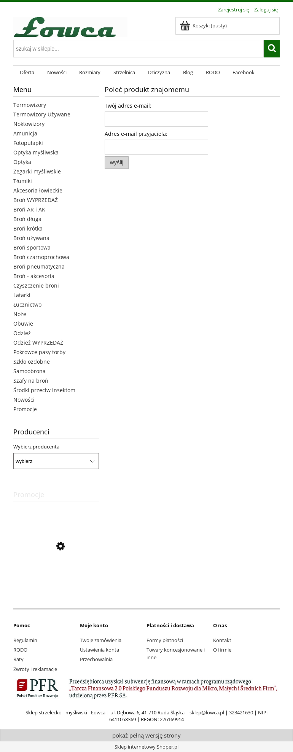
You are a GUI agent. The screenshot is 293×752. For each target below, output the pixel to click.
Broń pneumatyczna (39, 266)
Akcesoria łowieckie (37, 190)
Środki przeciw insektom (44, 390)
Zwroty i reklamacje (35, 669)
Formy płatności (164, 640)
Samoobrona (29, 371)
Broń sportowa (32, 247)
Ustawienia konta (99, 649)
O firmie (222, 649)
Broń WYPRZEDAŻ (35, 200)
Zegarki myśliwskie (37, 171)
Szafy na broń (30, 380)
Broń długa (27, 219)
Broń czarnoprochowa (41, 257)
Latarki (21, 295)
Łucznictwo (27, 304)
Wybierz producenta (36, 446)
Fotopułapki (28, 142)
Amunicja (25, 133)
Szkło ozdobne (31, 361)
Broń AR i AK (29, 209)
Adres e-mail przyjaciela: (136, 133)
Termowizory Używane (41, 114)
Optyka (22, 161)
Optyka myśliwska (36, 152)
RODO (20, 649)
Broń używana (31, 238)
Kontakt (222, 640)
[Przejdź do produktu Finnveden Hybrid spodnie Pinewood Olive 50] (56, 580)
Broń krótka (28, 228)
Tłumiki (22, 180)
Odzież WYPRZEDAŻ (38, 342)
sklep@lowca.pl (206, 712)
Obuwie (23, 323)
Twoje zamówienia (100, 640)
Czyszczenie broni (36, 285)
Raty (18, 659)
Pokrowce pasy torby (39, 352)
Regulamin (25, 640)
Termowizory (29, 104)
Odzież (22, 333)
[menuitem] (27, 72)
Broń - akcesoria (33, 276)
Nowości (24, 399)
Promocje (25, 409)
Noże (19, 314)
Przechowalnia (96, 659)
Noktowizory (29, 123)
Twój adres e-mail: (128, 105)
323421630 (241, 712)
